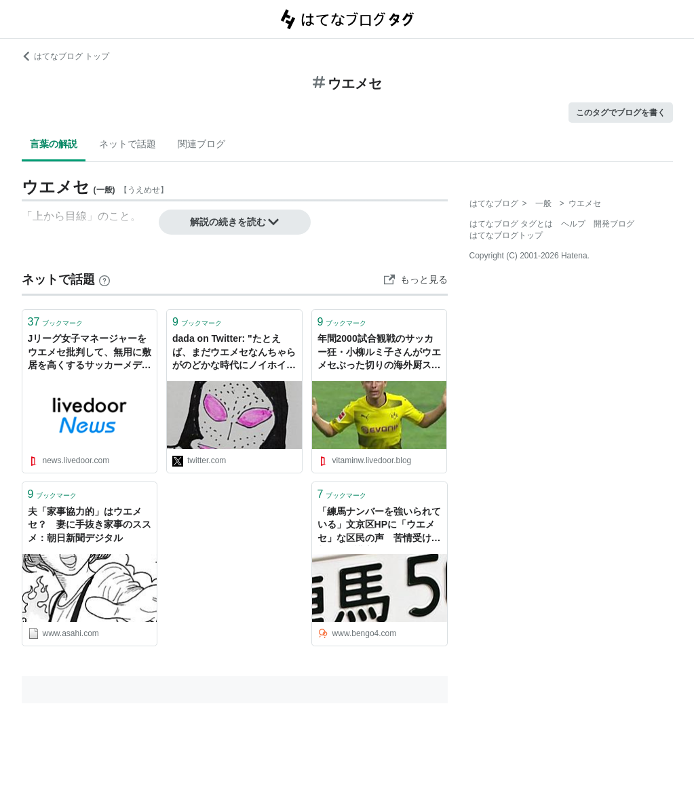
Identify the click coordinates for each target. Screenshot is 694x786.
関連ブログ (201, 143)
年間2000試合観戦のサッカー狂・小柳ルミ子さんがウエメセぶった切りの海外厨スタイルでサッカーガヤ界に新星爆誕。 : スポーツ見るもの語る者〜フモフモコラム (379, 353)
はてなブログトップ (506, 235)
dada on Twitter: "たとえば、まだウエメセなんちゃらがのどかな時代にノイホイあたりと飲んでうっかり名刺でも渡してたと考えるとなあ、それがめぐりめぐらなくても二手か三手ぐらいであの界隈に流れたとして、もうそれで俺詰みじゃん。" (234, 353)
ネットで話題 (127, 143)
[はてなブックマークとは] (104, 279)
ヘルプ (573, 224)
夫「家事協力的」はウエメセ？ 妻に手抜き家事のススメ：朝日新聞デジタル (89, 524)
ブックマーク (55, 322)
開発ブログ (614, 224)
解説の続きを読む (234, 221)
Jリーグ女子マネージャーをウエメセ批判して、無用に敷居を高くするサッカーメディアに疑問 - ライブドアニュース (89, 353)
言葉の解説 (53, 143)
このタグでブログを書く (621, 112)
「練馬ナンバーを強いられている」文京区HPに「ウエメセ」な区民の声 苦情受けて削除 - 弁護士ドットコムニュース (379, 526)
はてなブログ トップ (65, 56)
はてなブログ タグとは (511, 224)
